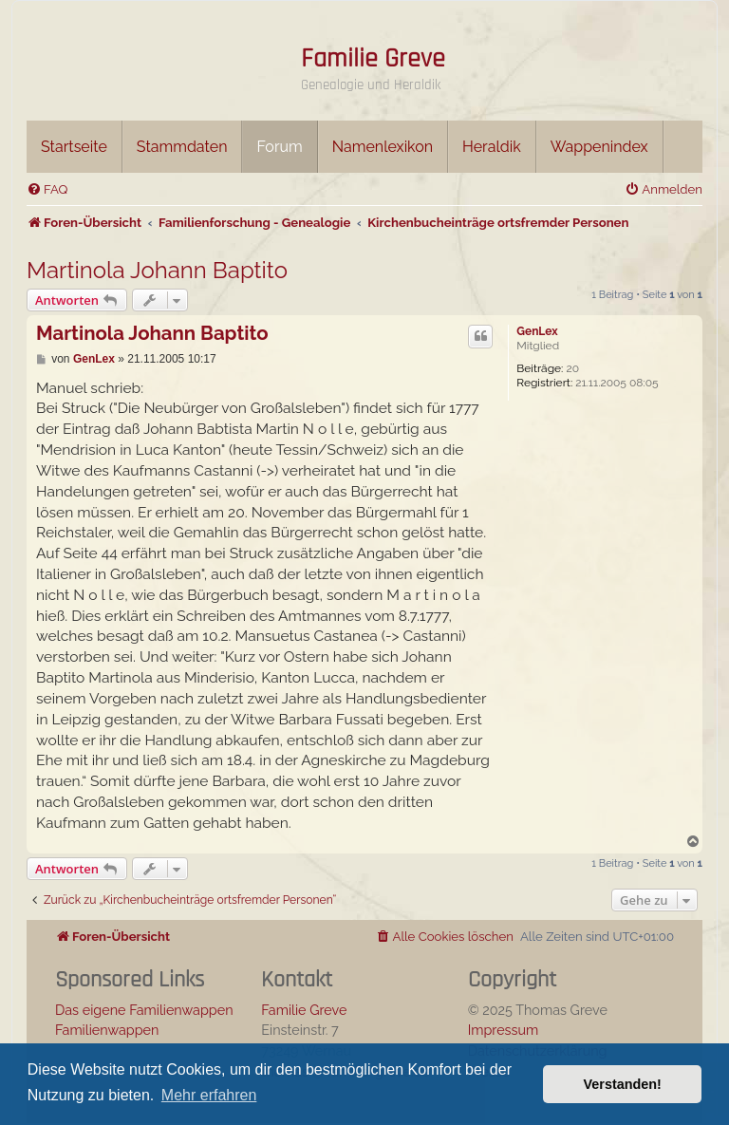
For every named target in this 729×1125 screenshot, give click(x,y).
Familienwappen (107, 1030)
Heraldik (491, 147)
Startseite (74, 147)
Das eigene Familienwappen (144, 1010)
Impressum (503, 1030)
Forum (279, 147)
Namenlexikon (382, 147)
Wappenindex (599, 147)
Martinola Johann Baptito (157, 270)
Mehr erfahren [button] (209, 1095)
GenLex (536, 331)
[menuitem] (47, 189)
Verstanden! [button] (623, 1084)
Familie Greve (373, 59)
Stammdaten (182, 147)
